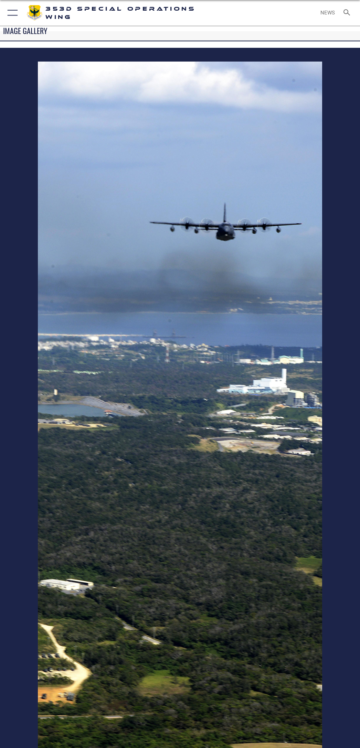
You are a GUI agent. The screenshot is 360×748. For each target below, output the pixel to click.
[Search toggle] (348, 13)
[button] (11, 13)
